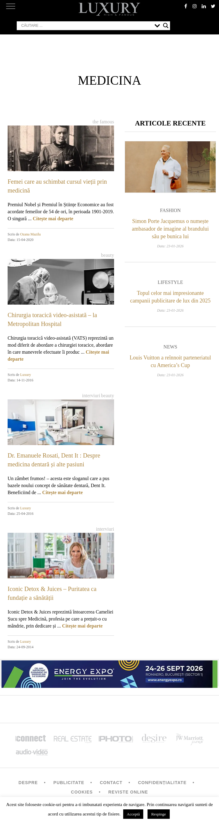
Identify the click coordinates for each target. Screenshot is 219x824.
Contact (111, 782)
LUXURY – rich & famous (109, 9)
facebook (185, 6)
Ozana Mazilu (30, 234)
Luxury (25, 375)
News (170, 346)
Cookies (82, 792)
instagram (194, 6)
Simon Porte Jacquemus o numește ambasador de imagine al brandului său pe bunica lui (170, 228)
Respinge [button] (158, 814)
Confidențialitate (162, 782)
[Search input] (86, 25)
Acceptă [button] (133, 814)
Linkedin (203, 6)
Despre (28, 782)
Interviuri (91, 395)
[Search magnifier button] (166, 25)
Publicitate (69, 782)
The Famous (103, 121)
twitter (212, 6)
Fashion (170, 210)
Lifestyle (170, 282)
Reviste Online (128, 792)
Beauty (107, 255)
